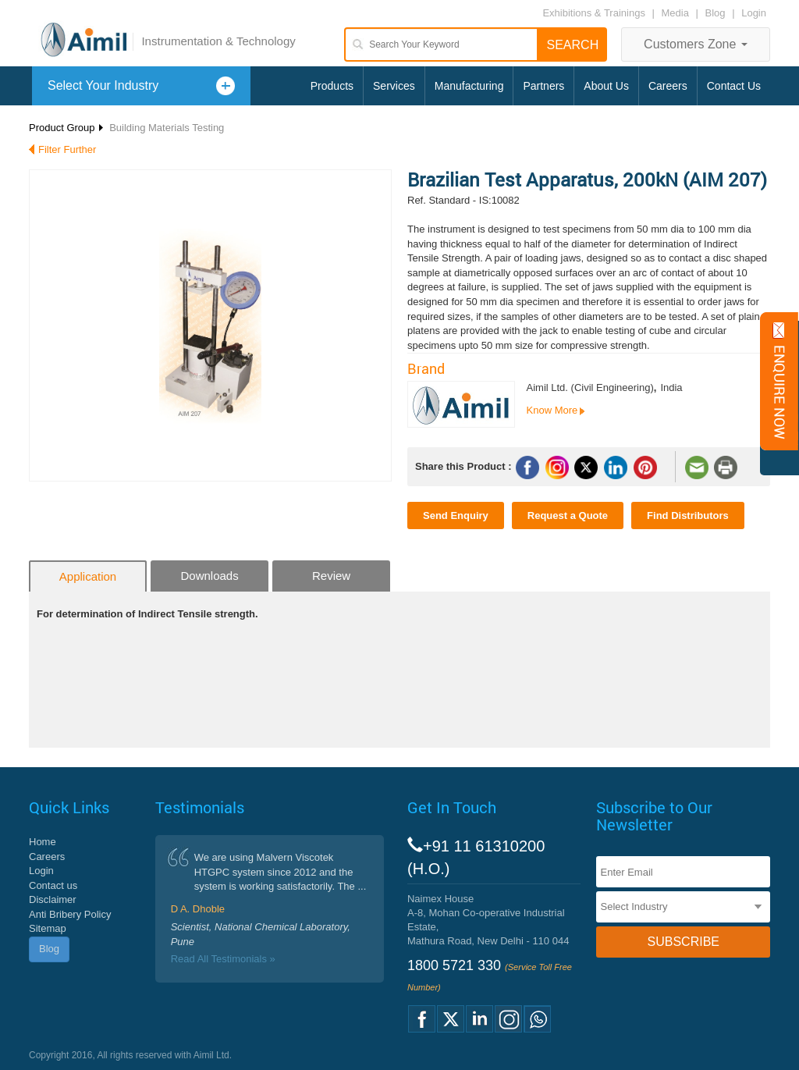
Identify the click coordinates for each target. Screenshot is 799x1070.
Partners (543, 86)
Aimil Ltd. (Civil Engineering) (590, 387)
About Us (606, 86)
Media (677, 13)
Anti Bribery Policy (70, 914)
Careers (667, 86)
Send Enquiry (455, 515)
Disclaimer (52, 899)
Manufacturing (469, 86)
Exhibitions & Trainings (593, 13)
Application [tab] (87, 576)
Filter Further (67, 149)
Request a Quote (567, 515)
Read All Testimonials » (223, 959)
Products (332, 86)
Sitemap (47, 928)
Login (753, 13)
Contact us (53, 885)
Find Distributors (688, 515)
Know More (552, 410)
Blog (715, 13)
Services (394, 86)
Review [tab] (331, 575)
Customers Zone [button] (696, 44)
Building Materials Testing (166, 127)
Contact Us (734, 86)
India (671, 387)
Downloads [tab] (209, 575)
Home (42, 842)
